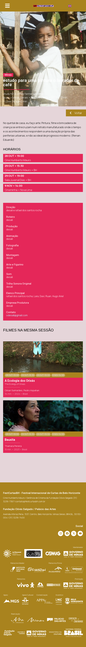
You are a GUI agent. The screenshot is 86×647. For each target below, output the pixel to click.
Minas (8, 74)
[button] (7, 6)
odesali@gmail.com (17, 315)
